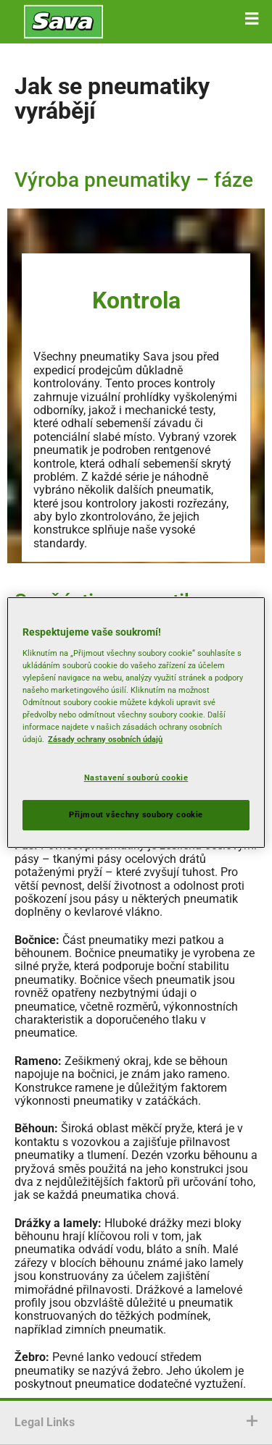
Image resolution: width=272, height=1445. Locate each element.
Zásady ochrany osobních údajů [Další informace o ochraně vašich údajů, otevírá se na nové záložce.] (105, 739)
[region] (136, 722)
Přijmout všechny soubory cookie (136, 814)
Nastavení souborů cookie (136, 777)
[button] (251, 18)
